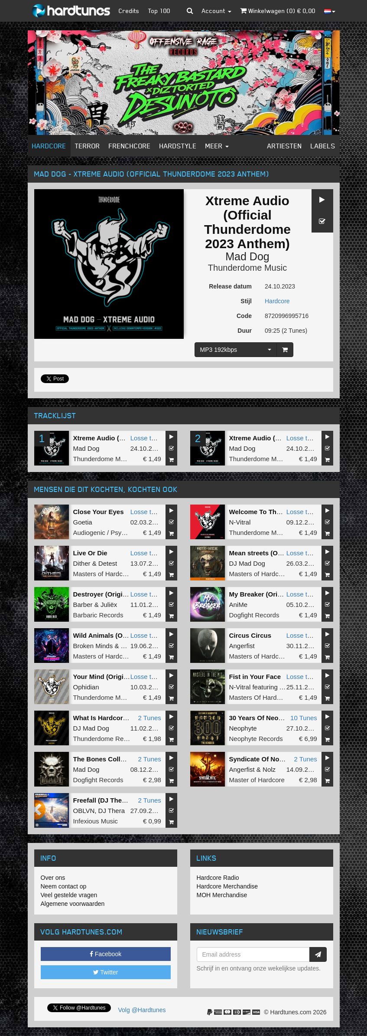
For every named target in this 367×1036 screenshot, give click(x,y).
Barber (83, 604)
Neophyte (243, 728)
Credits (129, 10)
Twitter (105, 972)
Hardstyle (178, 145)
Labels (323, 145)
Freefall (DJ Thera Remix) (112, 800)
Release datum (230, 286)
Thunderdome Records (106, 738)
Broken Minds (93, 645)
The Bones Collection (106, 759)
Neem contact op (64, 886)
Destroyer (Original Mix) (110, 594)
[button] (190, 11)
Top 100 (159, 10)
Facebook (105, 954)
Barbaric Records (98, 615)
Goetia (82, 522)
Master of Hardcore (257, 780)
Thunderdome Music (247, 267)
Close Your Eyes (98, 511)
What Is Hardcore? (102, 717)
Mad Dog (247, 256)
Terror (87, 145)
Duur (244, 330)
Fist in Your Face (255, 676)
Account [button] (216, 10)
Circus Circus (250, 635)
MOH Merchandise (222, 895)
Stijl (246, 301)
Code (244, 315)
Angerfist (242, 645)
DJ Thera (111, 810)
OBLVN (84, 810)
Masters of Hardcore (102, 573)
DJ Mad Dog (247, 563)
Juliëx (109, 604)
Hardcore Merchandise (227, 886)
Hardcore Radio (218, 877)
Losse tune (146, 438)
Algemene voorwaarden (73, 903)
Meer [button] (217, 145)
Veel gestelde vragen (69, 895)
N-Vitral (240, 522)
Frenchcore (130, 145)
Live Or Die (90, 553)
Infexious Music (95, 821)
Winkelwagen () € (277, 10)
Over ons (53, 877)
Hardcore (49, 145)
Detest (107, 563)
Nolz (269, 769)
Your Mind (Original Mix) (110, 676)
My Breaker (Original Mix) (268, 594)
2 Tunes (149, 717)
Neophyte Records (256, 738)
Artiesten (284, 145)
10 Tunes (303, 717)
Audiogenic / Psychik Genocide (118, 532)
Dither (82, 563)
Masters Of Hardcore (259, 697)
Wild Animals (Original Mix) (115, 635)
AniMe (238, 604)
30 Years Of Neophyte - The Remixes (285, 717)
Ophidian (86, 687)
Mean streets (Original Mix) (270, 553)
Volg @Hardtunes (142, 1009)
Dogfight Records (254, 615)
